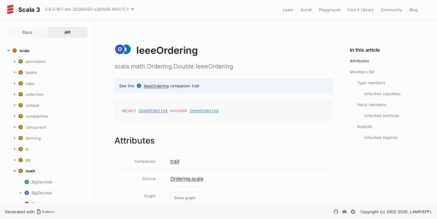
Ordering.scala (186, 179)
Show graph (185, 198)
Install (306, 9)
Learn (288, 9)
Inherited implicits (381, 137)
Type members (371, 82)
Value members (371, 104)
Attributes (359, 60)
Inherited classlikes (382, 93)
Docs (27, 32)
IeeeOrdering (156, 85)
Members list (362, 71)
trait (175, 161)
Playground (329, 9)
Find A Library (360, 9)
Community (391, 9)
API (67, 32)
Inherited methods (381, 115)
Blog (413, 9)
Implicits (364, 126)
